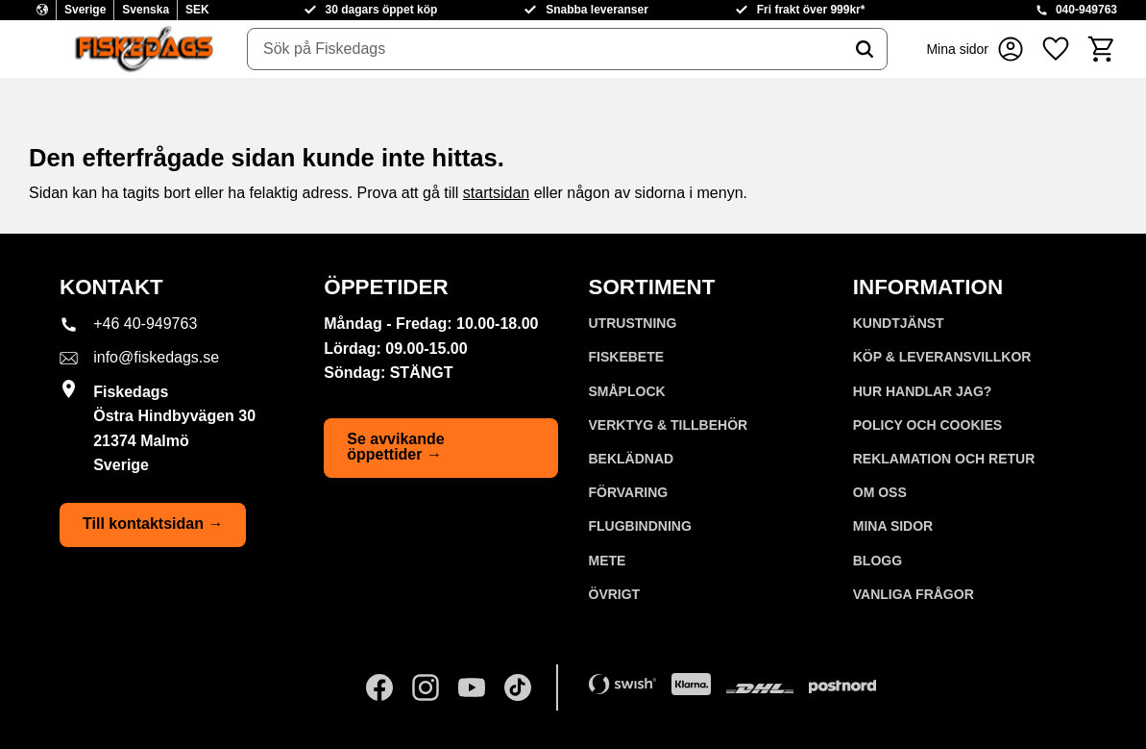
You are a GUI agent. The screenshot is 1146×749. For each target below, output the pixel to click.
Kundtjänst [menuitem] (898, 323)
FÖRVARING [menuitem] (629, 492)
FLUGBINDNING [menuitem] (640, 526)
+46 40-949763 (145, 323)
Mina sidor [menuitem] (893, 526)
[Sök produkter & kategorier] (545, 49)
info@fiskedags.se (156, 357)
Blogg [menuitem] (877, 560)
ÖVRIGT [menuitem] (615, 594)
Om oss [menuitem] (880, 492)
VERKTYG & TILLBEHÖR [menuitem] (668, 425)
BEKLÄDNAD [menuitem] (631, 458)
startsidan (496, 193)
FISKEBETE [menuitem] (627, 356)
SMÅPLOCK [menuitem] (627, 391)
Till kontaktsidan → (153, 523)
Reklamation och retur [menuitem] (944, 458)
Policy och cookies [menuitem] (927, 425)
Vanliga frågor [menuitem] (913, 594)
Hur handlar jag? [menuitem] (922, 391)
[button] (1056, 49)
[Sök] (864, 49)
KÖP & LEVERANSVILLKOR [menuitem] (942, 356)
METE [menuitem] (607, 560)
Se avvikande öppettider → (395, 446)
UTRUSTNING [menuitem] (633, 323)
